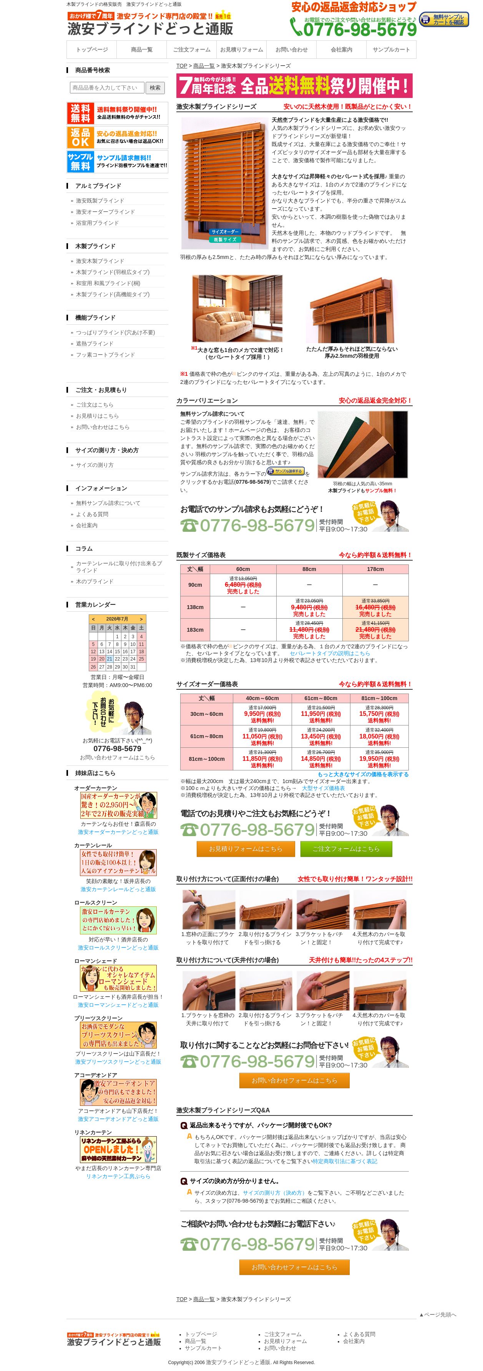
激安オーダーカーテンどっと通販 (118, 832)
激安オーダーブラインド (105, 212)
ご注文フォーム (192, 49)
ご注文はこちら (95, 405)
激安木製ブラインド (100, 261)
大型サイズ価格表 (323, 788)
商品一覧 (142, 49)
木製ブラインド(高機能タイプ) (112, 294)
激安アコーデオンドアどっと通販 (118, 1119)
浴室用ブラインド (97, 223)
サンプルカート (391, 49)
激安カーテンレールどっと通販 (118, 889)
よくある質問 (92, 514)
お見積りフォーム (241, 49)
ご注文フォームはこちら (346, 848)
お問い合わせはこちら (103, 427)
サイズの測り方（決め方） (275, 1193)
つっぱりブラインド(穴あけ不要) (115, 332)
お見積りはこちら (97, 416)
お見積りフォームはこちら (246, 848)
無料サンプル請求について (108, 503)
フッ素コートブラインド (105, 355)
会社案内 (341, 49)
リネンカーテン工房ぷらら (118, 1176)
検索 (155, 88)
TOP (181, 66)
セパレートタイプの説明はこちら (330, 653)
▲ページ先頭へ (437, 1314)
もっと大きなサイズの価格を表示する (363, 774)
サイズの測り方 (95, 465)
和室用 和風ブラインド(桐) (108, 283)
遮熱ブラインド (95, 343)
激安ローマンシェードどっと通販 (118, 1005)
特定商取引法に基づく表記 (345, 1161)
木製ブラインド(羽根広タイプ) (112, 272)
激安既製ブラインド (100, 201)
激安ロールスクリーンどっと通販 (118, 947)
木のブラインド (95, 581)
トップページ (92, 49)
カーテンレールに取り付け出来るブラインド (119, 566)
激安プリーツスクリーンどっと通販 (118, 1062)
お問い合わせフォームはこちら (295, 1080)
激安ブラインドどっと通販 (238, 1362)
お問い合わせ (292, 49)
